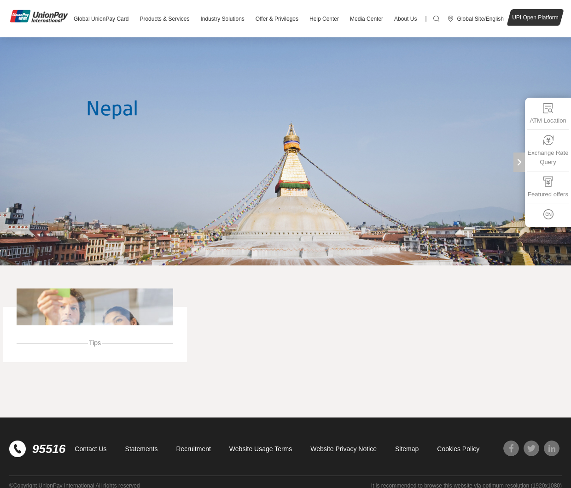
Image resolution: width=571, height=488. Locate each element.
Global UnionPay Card (101, 19)
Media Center (366, 19)
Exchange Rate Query (548, 150)
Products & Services (164, 19)
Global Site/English (480, 19)
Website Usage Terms (260, 449)
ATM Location (548, 113)
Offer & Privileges (277, 19)
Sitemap (407, 449)
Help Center (324, 19)
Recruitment (193, 449)
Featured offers (548, 187)
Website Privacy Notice (343, 449)
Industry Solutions (222, 19)
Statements (141, 449)
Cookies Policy (458, 449)
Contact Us (90, 449)
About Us (405, 19)
